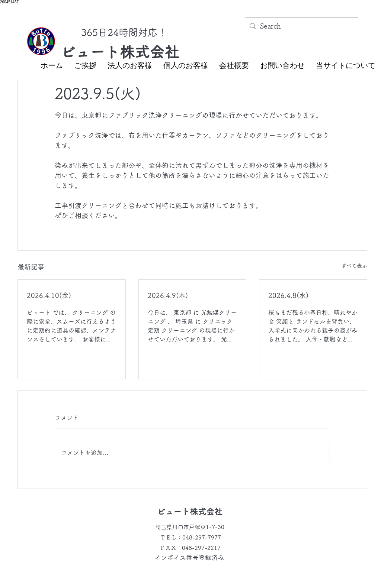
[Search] (301, 26)
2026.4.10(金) (49, 295)
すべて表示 (354, 265)
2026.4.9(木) (168, 295)
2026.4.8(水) (288, 295)
